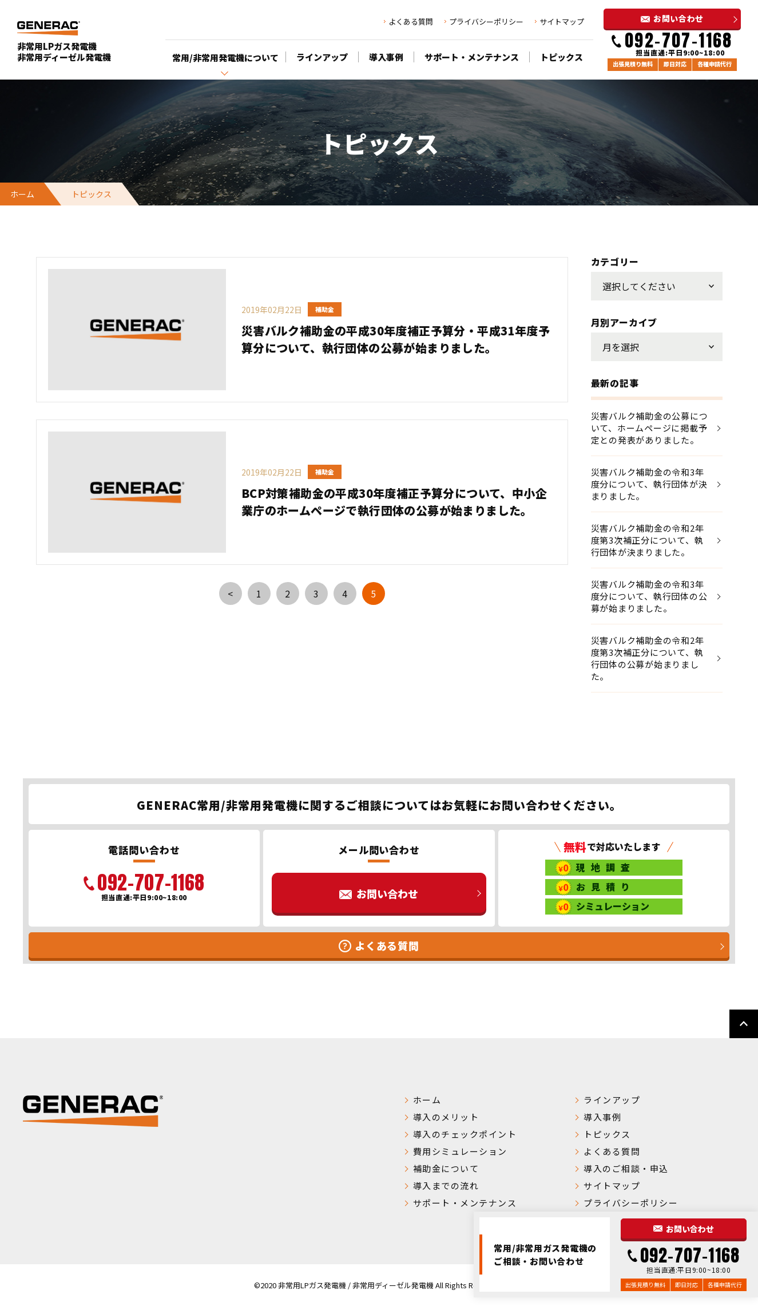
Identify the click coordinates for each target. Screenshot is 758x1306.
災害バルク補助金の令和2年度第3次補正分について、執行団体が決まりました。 (647, 540)
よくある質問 (410, 21)
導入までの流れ (446, 1186)
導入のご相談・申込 (626, 1168)
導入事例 (386, 57)
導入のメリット (446, 1117)
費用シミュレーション (460, 1151)
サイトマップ (561, 21)
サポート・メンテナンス (471, 57)
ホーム (22, 194)
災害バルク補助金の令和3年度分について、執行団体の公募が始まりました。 (649, 596)
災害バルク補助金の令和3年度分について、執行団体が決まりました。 (649, 484)
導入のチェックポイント (465, 1134)
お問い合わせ (678, 18)
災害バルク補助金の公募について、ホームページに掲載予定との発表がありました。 (649, 428)
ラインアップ (322, 57)
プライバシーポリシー (486, 21)
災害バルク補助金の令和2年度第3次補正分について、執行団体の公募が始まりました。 (647, 658)
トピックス (561, 57)
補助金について (446, 1168)
